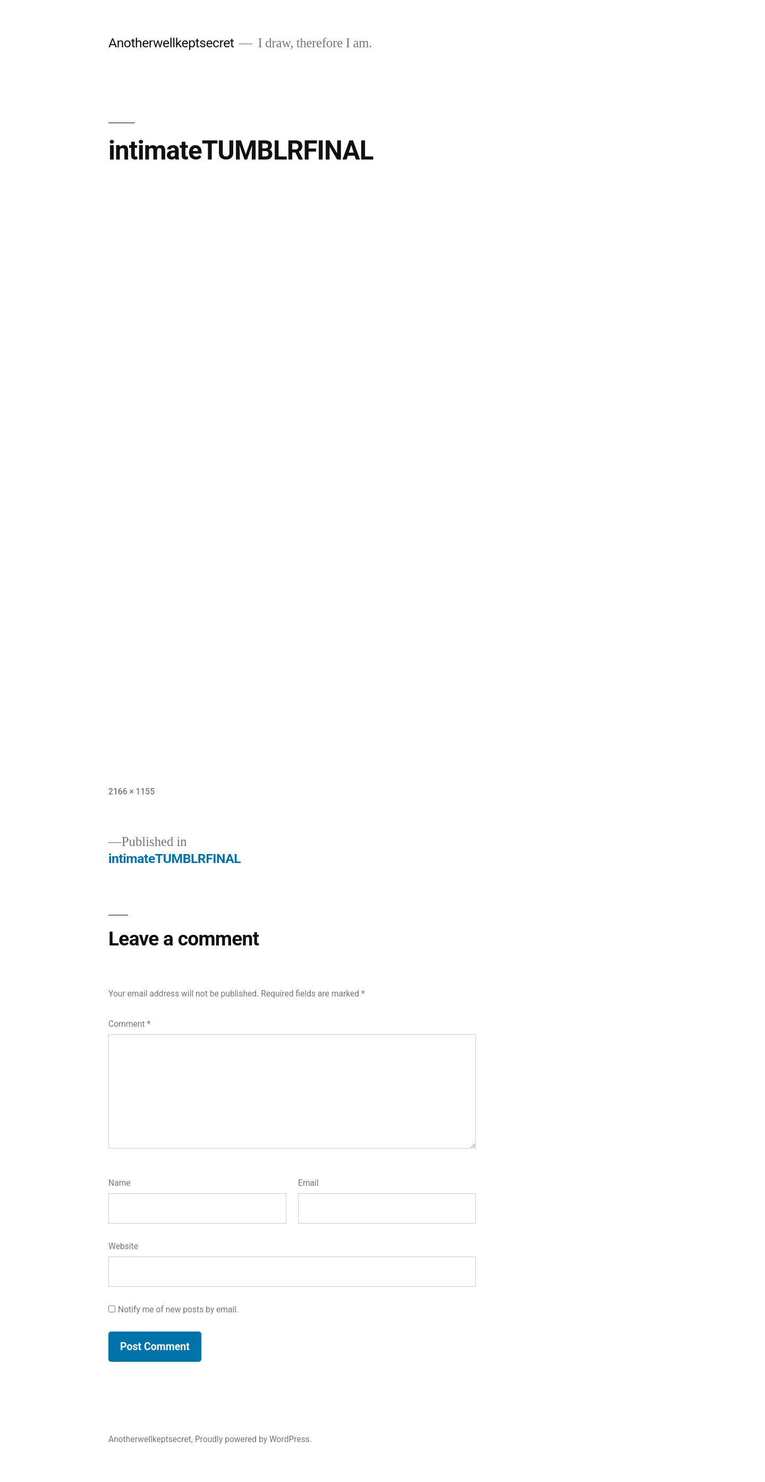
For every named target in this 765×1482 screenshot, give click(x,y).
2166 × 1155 (131, 791)
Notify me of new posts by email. (178, 1309)
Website (123, 1246)
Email (308, 1183)
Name (119, 1183)
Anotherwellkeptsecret (171, 43)
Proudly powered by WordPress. (253, 1439)
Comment (129, 1024)
